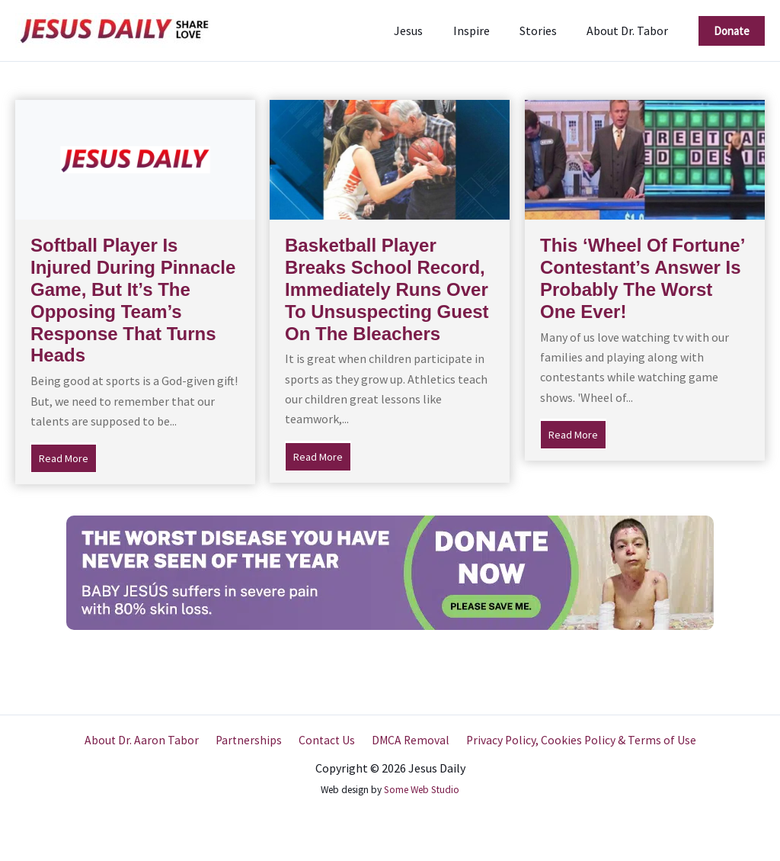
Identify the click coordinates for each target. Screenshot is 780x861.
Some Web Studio (421, 789)
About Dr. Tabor (630, 30)
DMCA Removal (406, 740)
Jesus (428, 30)
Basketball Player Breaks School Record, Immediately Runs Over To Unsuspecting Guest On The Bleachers (387, 289)
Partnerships (251, 740)
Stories (546, 30)
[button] (731, 31)
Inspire (485, 30)
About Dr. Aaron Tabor (147, 740)
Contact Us (326, 740)
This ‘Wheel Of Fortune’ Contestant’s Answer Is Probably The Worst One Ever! (642, 278)
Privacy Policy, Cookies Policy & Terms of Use (575, 740)
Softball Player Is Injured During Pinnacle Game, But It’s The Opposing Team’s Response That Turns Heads (132, 300)
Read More (68, 456)
